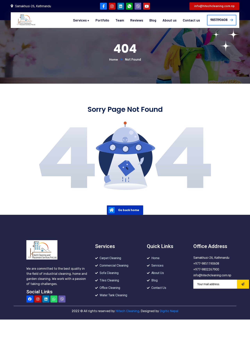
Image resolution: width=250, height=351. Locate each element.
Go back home (123, 210)
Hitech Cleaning (127, 311)
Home (113, 60)
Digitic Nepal (168, 311)
